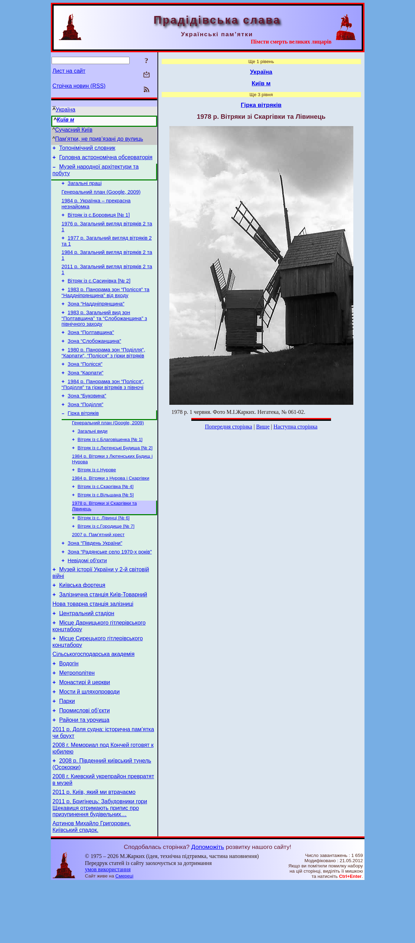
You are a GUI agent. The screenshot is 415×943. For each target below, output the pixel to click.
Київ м (65, 120)
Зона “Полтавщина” (91, 349)
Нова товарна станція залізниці (93, 645)
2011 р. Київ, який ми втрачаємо (94, 850)
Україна (65, 110)
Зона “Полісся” (85, 384)
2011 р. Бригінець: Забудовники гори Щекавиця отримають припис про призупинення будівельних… (100, 867)
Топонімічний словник (87, 149)
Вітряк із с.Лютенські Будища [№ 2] (115, 475)
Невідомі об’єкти (87, 598)
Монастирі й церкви (84, 731)
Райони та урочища (84, 773)
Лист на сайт (69, 71)
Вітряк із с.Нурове (97, 499)
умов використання (108, 930)
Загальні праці (85, 187)
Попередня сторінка (228, 427)
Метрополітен (77, 721)
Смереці (124, 936)
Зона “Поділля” (85, 428)
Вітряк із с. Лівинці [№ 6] (104, 550)
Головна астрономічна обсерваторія (106, 159)
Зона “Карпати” (85, 393)
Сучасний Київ (73, 130)
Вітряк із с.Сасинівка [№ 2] (99, 293)
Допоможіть (207, 907)
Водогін (69, 710)
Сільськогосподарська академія (94, 700)
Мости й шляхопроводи (89, 741)
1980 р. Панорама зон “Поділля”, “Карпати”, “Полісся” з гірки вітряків (103, 371)
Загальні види (93, 457)
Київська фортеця (82, 624)
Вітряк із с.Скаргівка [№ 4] (106, 517)
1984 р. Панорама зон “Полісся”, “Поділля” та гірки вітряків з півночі (103, 406)
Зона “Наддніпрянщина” (96, 318)
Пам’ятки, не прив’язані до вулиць (99, 139)
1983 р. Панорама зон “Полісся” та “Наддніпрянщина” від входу (105, 306)
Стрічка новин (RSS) (79, 86)
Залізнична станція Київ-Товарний (103, 635)
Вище (263, 427)
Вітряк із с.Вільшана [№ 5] (106, 526)
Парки (67, 752)
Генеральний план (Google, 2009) (101, 197)
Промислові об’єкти (84, 762)
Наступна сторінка (295, 427)
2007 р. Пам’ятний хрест (98, 568)
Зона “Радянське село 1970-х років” (110, 588)
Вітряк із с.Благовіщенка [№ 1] (110, 466)
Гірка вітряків (83, 438)
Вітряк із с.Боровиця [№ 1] (99, 222)
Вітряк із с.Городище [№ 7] (106, 559)
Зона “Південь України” (95, 578)
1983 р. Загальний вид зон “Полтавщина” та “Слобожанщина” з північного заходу (104, 333)
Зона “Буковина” (87, 419)
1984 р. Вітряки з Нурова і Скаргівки (110, 508)
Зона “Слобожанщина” (94, 359)
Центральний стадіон (86, 656)
